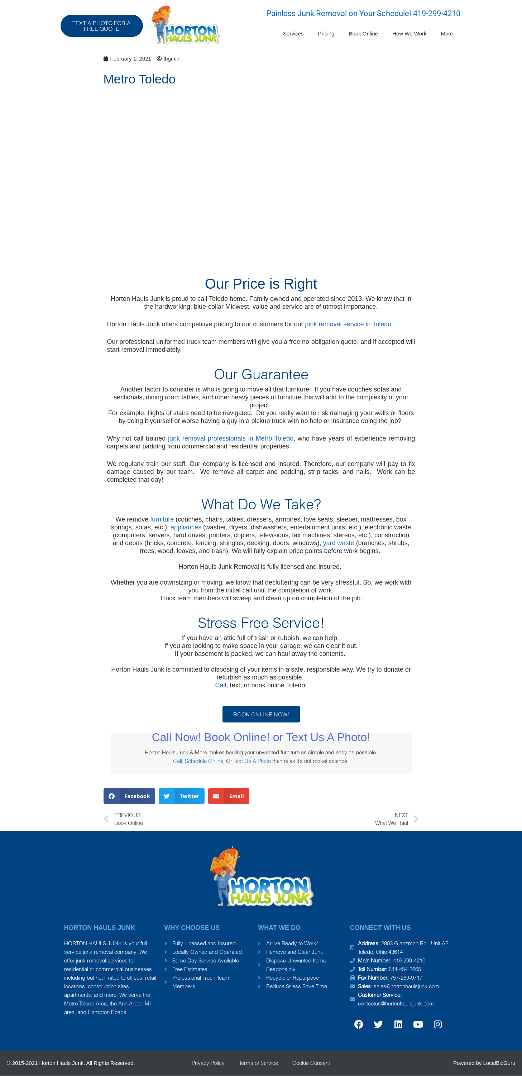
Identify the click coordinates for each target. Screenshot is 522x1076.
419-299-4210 (436, 13)
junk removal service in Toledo (348, 324)
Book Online (363, 33)
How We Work (409, 33)
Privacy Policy (208, 1063)
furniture (162, 519)
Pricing (326, 33)
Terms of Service (258, 1063)
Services (293, 33)
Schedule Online (204, 761)
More (447, 33)
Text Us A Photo (252, 761)
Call (220, 685)
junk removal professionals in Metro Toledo (230, 438)
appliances (186, 527)
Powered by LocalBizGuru (484, 1063)
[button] (129, 796)
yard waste (338, 543)
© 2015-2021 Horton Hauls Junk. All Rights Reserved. (71, 1063)
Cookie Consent (311, 1063)
